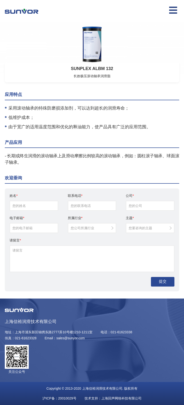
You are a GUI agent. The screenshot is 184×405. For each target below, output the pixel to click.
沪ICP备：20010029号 (59, 398)
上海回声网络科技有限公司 (121, 398)
